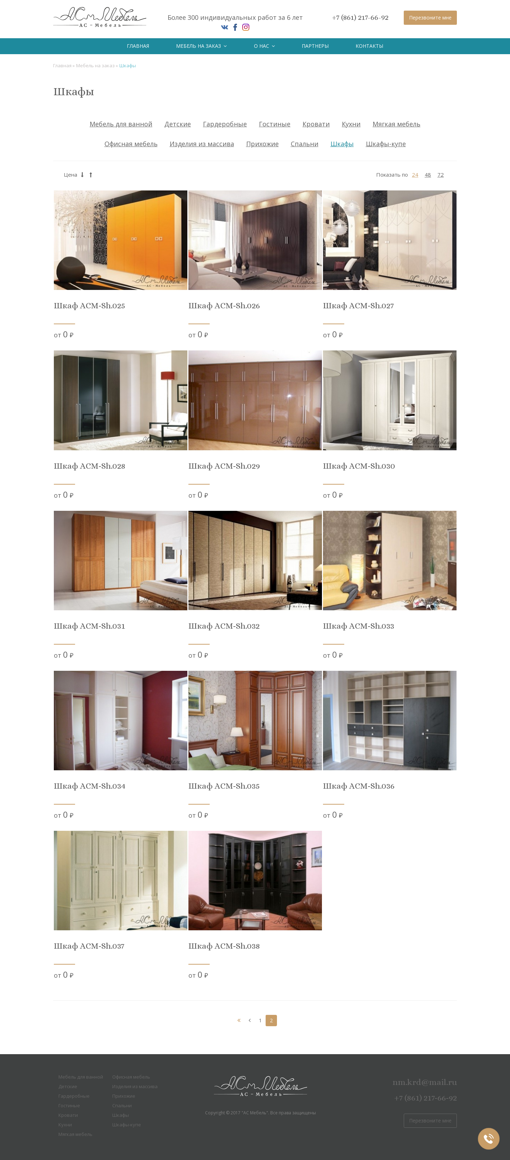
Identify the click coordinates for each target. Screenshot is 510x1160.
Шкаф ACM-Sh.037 (89, 946)
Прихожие (262, 143)
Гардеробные (225, 124)
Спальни (304, 143)
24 (415, 174)
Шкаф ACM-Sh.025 (89, 305)
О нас (264, 46)
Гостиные (274, 124)
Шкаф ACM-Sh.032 (224, 626)
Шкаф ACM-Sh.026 (224, 305)
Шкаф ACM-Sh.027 (358, 305)
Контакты (369, 46)
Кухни (351, 124)
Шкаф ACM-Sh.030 (359, 466)
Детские (177, 124)
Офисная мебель (131, 143)
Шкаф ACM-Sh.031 (89, 626)
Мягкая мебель (396, 124)
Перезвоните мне (430, 17)
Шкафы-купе (386, 143)
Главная (138, 46)
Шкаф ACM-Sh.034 (89, 786)
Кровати (316, 124)
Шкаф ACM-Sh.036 (359, 786)
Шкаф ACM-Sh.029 (224, 466)
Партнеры (315, 46)
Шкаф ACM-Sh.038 (224, 946)
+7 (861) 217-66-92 (360, 17)
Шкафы (342, 143)
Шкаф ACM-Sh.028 (89, 466)
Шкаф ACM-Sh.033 (358, 626)
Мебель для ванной (121, 124)
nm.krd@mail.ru (424, 1082)
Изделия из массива (202, 143)
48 (428, 174)
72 (440, 174)
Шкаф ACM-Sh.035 (224, 786)
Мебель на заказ (201, 46)
